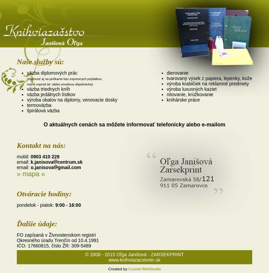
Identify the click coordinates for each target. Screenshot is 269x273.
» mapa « (31, 174)
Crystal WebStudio (144, 269)
